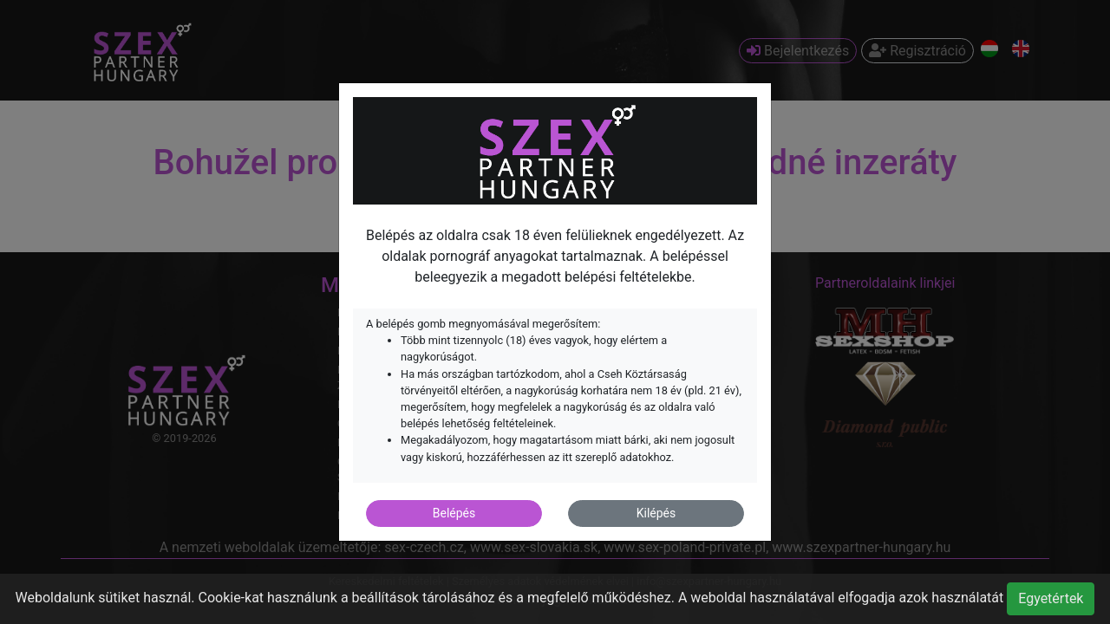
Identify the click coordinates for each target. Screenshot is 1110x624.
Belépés (454, 513)
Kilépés (656, 513)
